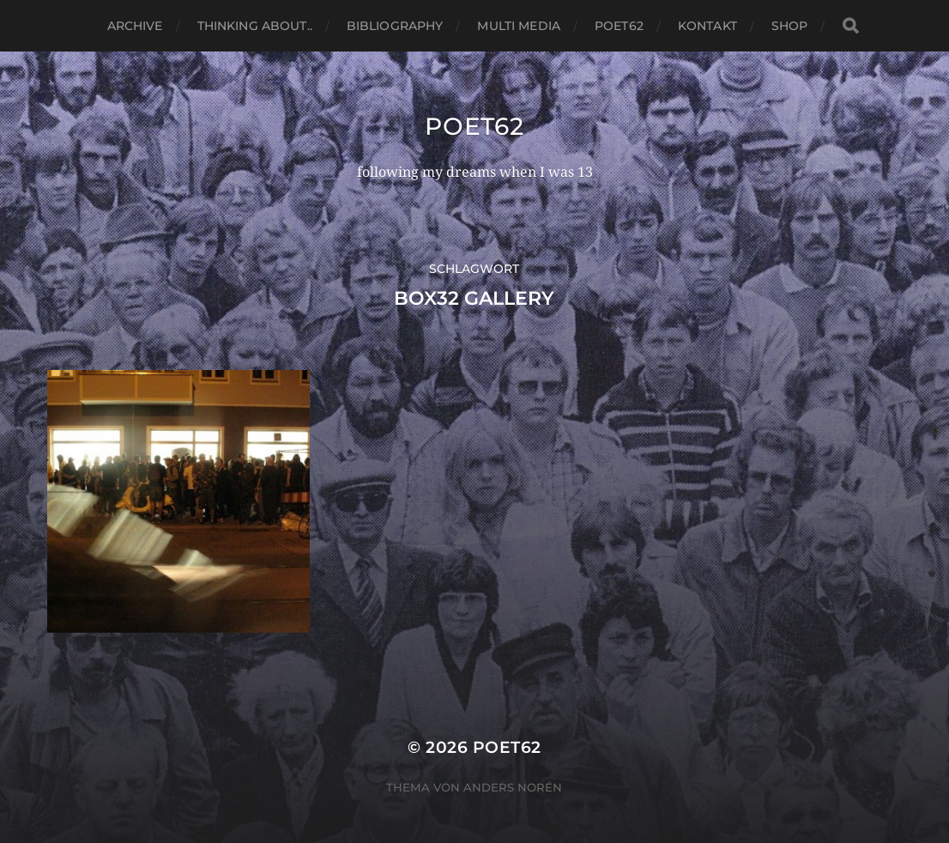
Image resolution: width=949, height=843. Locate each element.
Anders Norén (512, 787)
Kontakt (707, 25)
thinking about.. (254, 25)
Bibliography (395, 25)
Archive (135, 25)
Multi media (518, 25)
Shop (789, 25)
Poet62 (619, 25)
